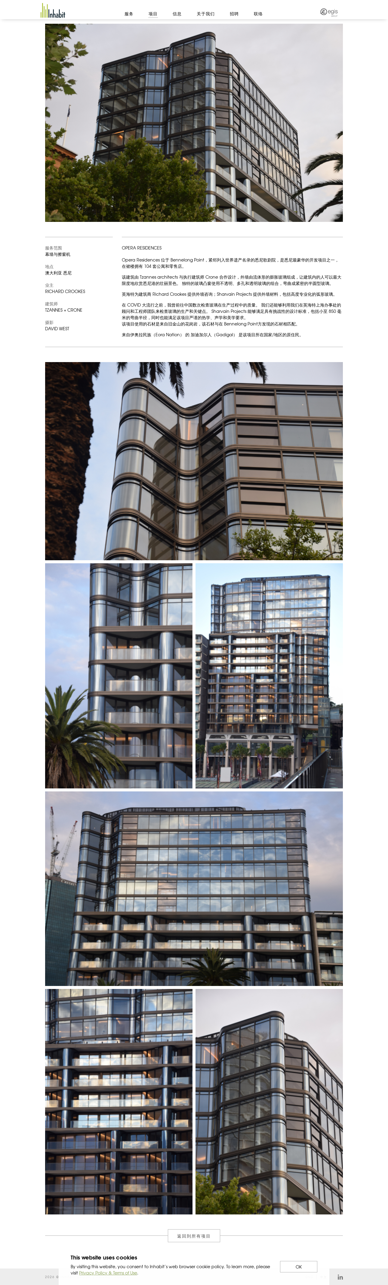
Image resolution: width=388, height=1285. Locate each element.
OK (299, 1267)
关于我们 (206, 14)
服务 (129, 14)
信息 (177, 14)
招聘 (234, 14)
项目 (153, 14)
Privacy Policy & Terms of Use (108, 1273)
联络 (258, 14)
